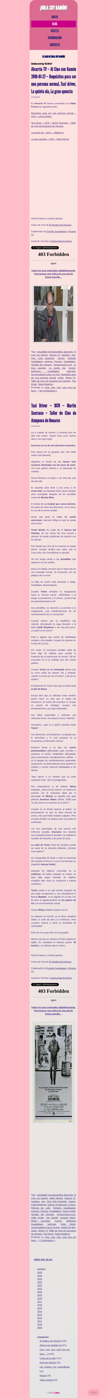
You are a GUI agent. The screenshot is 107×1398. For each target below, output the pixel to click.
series (60, 378)
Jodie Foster (37, 1217)
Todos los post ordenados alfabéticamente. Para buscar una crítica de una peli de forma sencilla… (53, 273)
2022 (39, 1285)
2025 (39, 1275)
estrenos (48, 361)
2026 (39, 1272)
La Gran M (56, 1393)
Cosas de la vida (48, 1358)
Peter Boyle (68, 1224)
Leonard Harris (67, 1217)
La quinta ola (57, 368)
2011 (39, 1321)
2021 (39, 1288)
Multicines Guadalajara (45, 371)
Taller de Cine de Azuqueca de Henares (51, 381)
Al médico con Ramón (50, 1341)
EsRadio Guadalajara (64, 1208)
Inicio (55, 17)
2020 (39, 1292)
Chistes (55, 31)
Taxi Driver (48, 1234)
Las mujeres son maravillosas (55, 1367)
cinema (61, 358)
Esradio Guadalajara (56, 231)
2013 (39, 1314)
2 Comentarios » (47, 1240)
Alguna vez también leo (51, 1345)
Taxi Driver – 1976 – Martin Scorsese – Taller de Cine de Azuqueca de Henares (53, 413)
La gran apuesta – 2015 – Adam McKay (50, 139)
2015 (39, 1308)
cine (73, 355)
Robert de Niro (68, 1227)
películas (71, 371)
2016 (39, 1305)
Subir (93, 1392)
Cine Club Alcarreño (42, 358)
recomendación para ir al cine (45, 374)
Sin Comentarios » (48, 391)
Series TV (70, 378)
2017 (39, 1301)
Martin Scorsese (40, 1221)
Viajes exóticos (47, 1380)
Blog (54, 24)
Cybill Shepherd (38, 1204)
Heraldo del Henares (41, 365)
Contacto (55, 45)
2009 (39, 1327)
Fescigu (58, 361)
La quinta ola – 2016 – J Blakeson (47, 132)
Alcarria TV (54, 355)
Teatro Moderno (45, 384)
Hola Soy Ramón (48, 1362)
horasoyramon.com (62, 365)
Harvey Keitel (68, 1211)
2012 (39, 1318)
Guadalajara (69, 361)
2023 (39, 1282)
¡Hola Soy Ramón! (53, 8)
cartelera (65, 355)
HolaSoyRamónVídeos (61, 241)
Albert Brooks (56, 1198)
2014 (39, 1311)
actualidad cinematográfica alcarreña (55, 352)
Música (43, 1375)
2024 (39, 1279)
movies (71, 368)
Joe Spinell (52, 1217)
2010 (39, 1324)
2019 (39, 1295)
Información (55, 38)
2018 (39, 1298)
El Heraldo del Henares (60, 225)
